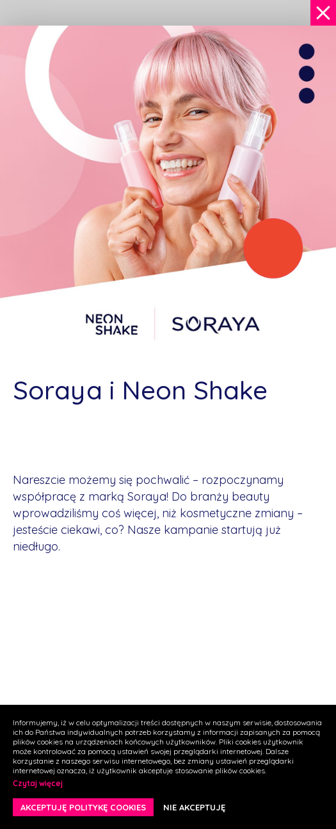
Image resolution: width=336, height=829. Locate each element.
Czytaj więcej (38, 783)
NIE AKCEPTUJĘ (194, 807)
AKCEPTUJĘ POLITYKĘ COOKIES (83, 807)
